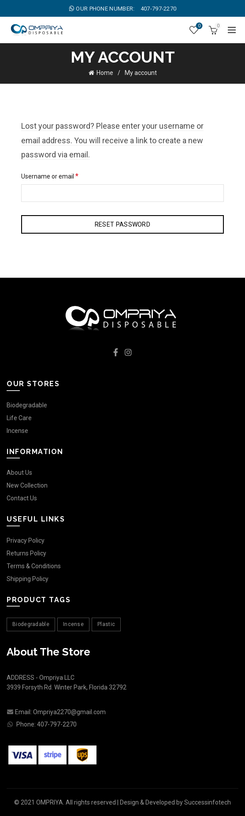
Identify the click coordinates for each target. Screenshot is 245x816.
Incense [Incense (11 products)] (73, 624)
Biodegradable (27, 405)
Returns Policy (26, 553)
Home (105, 72)
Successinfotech (207, 802)
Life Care (19, 417)
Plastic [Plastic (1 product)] (106, 624)
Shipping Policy (27, 578)
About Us (19, 472)
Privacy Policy (26, 540)
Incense (17, 430)
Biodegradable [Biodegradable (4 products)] (30, 624)
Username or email (62, 175)
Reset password (122, 224)
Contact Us (22, 498)
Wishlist (198, 26)
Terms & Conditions (34, 566)
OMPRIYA (49, 802)
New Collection (27, 485)
